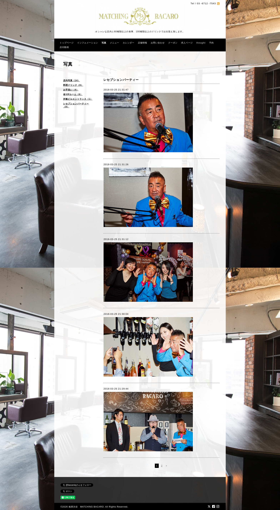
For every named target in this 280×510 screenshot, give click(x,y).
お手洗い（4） (71, 90)
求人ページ (187, 43)
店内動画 (64, 47)
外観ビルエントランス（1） (77, 99)
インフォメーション (87, 43)
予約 (211, 43)
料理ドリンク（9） (73, 85)
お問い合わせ (158, 43)
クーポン (173, 43)
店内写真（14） (71, 80)
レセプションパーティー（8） (76, 105)
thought (201, 43)
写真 (104, 43)
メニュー (114, 43)
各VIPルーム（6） (72, 94)
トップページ (67, 43)
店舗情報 (142, 43)
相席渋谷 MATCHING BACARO (86, 507)
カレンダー (128, 43)
